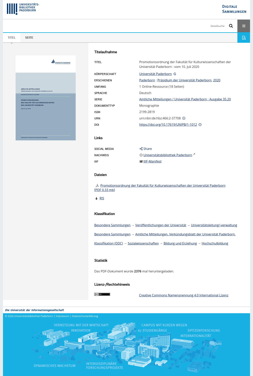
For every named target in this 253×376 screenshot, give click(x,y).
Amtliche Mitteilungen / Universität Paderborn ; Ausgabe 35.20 (185, 99)
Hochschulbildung (215, 243)
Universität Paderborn (155, 74)
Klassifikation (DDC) (108, 243)
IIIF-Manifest (152, 161)
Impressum (62, 316)
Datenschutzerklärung (85, 316)
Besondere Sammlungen (112, 225)
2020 (216, 80)
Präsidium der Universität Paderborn (185, 80)
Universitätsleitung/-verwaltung (214, 225)
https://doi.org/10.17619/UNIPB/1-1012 (168, 124)
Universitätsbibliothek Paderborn (33, 316)
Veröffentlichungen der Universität (160, 225)
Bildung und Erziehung (180, 243)
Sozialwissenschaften (143, 243)
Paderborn (147, 80)
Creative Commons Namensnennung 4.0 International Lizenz (183, 295)
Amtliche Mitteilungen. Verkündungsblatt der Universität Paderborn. (185, 234)
